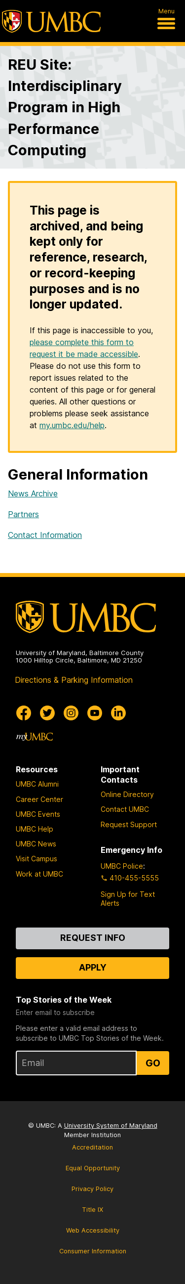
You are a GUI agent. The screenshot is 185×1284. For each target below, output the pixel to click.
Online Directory (127, 794)
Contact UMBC (125, 809)
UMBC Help (34, 829)
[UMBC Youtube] (95, 713)
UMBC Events (38, 814)
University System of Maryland (110, 1125)
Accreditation (92, 1147)
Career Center (39, 799)
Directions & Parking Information (74, 680)
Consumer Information (92, 1251)
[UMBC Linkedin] (118, 713)
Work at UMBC (39, 874)
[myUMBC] (34, 737)
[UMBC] (51, 21)
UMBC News (36, 844)
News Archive (33, 493)
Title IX (92, 1209)
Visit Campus (36, 858)
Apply (93, 967)
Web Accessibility (92, 1230)
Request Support (129, 824)
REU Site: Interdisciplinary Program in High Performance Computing (65, 107)
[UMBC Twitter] (47, 713)
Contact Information (45, 535)
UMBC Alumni (37, 784)
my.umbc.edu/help (72, 425)
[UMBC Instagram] (71, 713)
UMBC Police (122, 866)
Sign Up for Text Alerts (128, 898)
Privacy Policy (92, 1189)
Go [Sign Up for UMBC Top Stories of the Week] (153, 1063)
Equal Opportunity (93, 1168)
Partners (23, 514)
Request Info (92, 937)
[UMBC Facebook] (24, 713)
